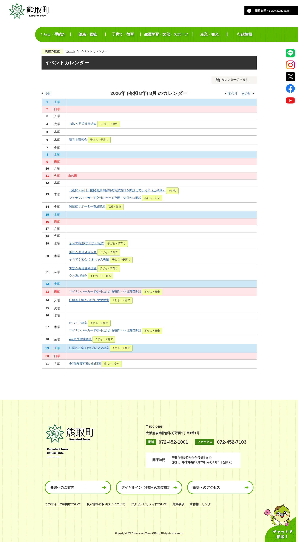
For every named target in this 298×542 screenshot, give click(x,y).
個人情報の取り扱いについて (105, 504)
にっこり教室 (78, 323)
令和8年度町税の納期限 (85, 363)
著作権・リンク (200, 504)
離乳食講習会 (78, 139)
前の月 (232, 93)
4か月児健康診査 (80, 339)
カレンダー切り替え (234, 79)
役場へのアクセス (206, 487)
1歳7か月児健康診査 (83, 123)
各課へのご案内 (62, 487)
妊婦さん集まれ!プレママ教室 (89, 300)
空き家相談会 (78, 275)
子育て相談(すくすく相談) (86, 243)
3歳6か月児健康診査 (83, 252)
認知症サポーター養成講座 (87, 206)
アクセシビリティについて (149, 504)
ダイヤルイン (146, 487)
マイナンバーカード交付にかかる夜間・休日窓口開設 (105, 198)
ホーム (70, 51)
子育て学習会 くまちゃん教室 (89, 259)
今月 (48, 93)
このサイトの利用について (63, 504)
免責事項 (178, 504)
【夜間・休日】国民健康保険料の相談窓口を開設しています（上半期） (117, 190)
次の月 (246, 93)
